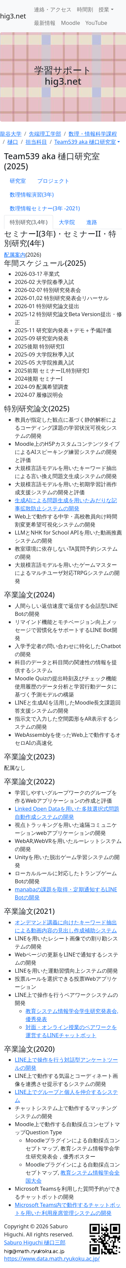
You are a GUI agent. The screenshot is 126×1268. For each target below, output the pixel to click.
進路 (91, 222)
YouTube (96, 23)
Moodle (70, 23)
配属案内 (15, 254)
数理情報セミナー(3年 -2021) (45, 208)
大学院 (67, 222)
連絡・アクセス (53, 9)
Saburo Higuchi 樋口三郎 (35, 1242)
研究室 (18, 180)
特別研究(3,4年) (28, 222)
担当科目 (36, 141)
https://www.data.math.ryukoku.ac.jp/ (52, 1258)
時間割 (85, 9)
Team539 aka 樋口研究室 (85, 141)
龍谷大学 (11, 133)
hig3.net (13, 15)
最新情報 (44, 23)
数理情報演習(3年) (32, 194)
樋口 (12, 141)
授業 (103, 9)
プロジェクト (53, 180)
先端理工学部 (45, 133)
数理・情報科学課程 (93, 133)
